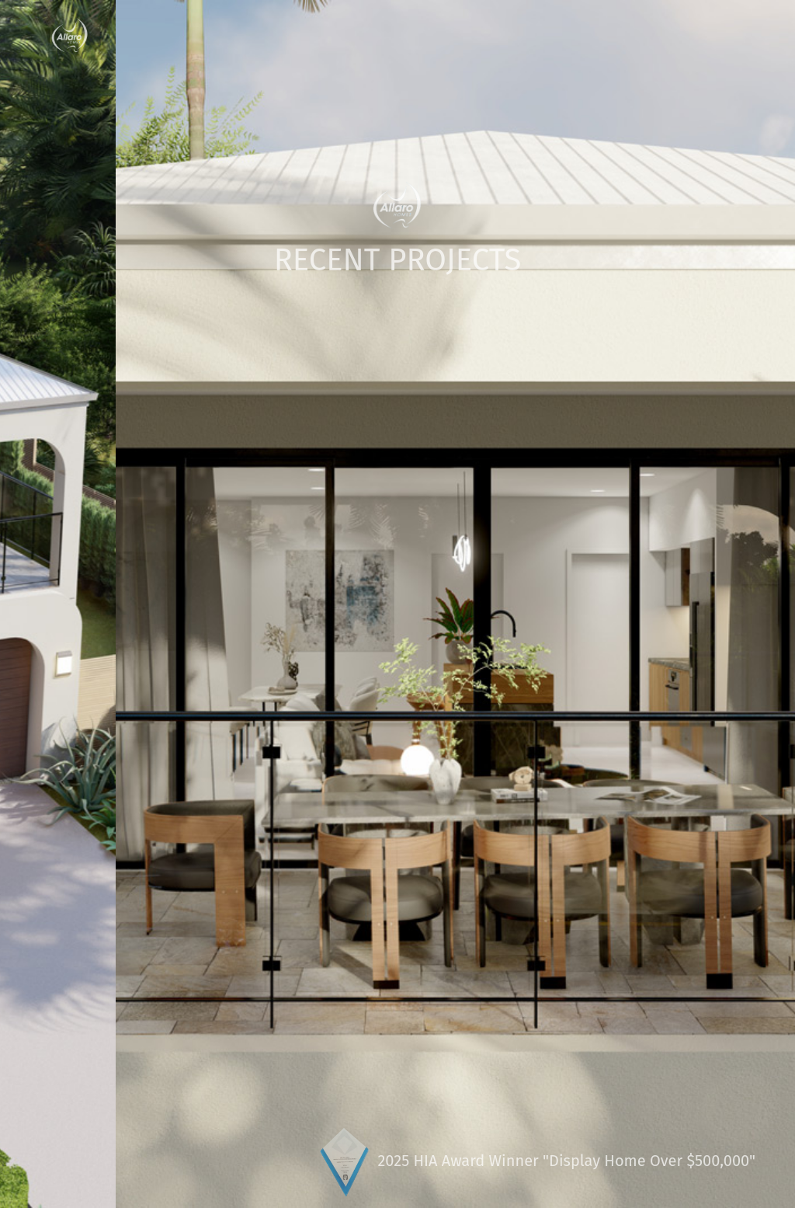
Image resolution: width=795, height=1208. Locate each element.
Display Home (612, 35)
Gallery (534, 35)
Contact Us (702, 35)
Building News (456, 35)
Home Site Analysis (338, 35)
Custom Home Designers (189, 35)
